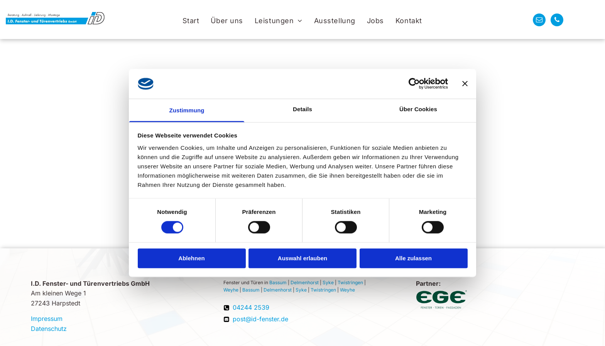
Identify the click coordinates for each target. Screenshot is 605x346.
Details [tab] (302, 109)
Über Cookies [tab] (418, 109)
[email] (539, 21)
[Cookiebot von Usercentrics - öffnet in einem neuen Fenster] (414, 84)
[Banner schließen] (465, 83)
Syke (328, 282)
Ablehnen (191, 258)
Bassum (278, 282)
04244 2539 (251, 307)
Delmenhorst (305, 282)
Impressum (47, 318)
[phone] (557, 21)
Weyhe (230, 290)
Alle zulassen (413, 258)
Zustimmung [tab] (186, 110)
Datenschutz (49, 328)
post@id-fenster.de (260, 319)
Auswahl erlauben (302, 258)
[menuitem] (191, 21)
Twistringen (350, 282)
